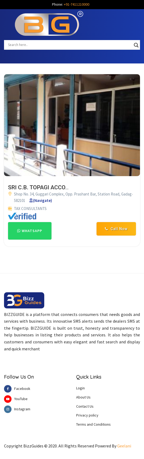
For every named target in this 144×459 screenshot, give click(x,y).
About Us (83, 397)
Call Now (116, 229)
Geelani (124, 446)
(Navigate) (42, 200)
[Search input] (69, 44)
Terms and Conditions (93, 424)
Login (80, 388)
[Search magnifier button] (136, 45)
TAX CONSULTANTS (30, 208)
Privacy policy (87, 415)
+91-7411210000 (76, 4)
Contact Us (85, 406)
